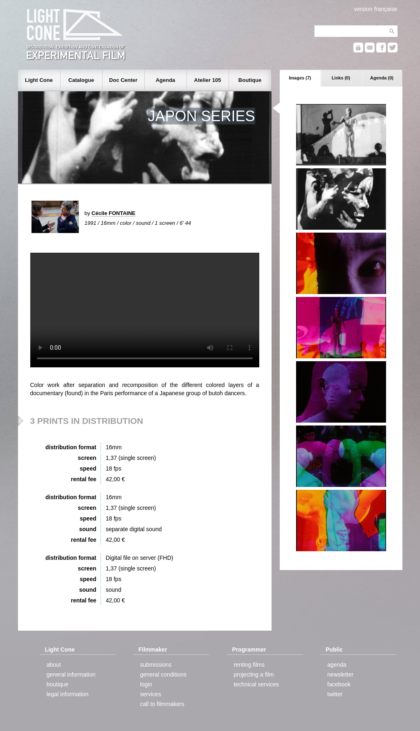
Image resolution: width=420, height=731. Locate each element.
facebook (338, 684)
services (150, 694)
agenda (336, 664)
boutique (58, 684)
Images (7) (300, 77)
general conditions (163, 674)
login (146, 684)
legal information (68, 694)
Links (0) (341, 77)
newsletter (340, 674)
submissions (156, 664)
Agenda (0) (381, 77)
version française (376, 9)
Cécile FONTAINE (113, 213)
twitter (334, 694)
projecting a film (254, 674)
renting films (249, 664)
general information (71, 674)
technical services (256, 684)
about (54, 664)
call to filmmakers (162, 704)
